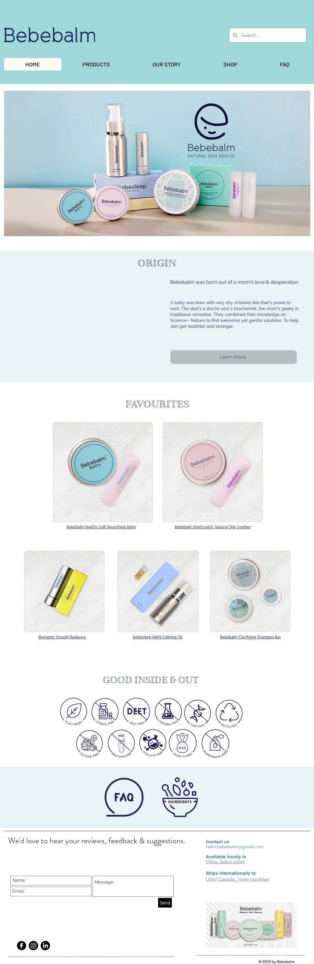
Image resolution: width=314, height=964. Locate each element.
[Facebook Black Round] (21, 945)
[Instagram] (33, 945)
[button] (96, 64)
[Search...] (267, 35)
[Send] (165, 903)
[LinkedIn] (45, 945)
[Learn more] (233, 357)
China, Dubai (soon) (225, 861)
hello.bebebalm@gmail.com (234, 846)
